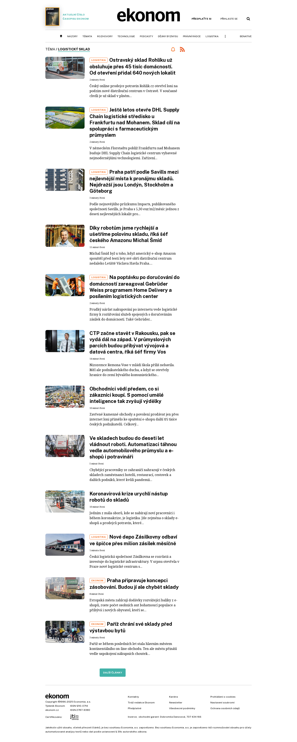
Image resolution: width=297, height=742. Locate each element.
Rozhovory (105, 36)
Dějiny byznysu (168, 36)
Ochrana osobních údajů (225, 708)
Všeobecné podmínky (182, 708)
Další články (112, 672)
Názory (72, 36)
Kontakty (133, 696)
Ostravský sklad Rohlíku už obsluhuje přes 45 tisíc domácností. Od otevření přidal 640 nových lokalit (133, 66)
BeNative (246, 36)
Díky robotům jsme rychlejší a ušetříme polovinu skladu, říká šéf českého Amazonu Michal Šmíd (129, 234)
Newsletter (175, 702)
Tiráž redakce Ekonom (141, 702)
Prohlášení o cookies (223, 696)
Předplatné (134, 708)
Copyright (51, 701)
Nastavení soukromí (222, 702)
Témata (87, 36)
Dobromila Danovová (172, 716)
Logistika (212, 36)
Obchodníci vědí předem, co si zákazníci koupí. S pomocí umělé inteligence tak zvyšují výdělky (127, 395)
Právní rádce (192, 36)
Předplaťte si (201, 18)
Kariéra (173, 696)
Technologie (126, 36)
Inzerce (132, 716)
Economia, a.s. (82, 701)
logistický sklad (74, 49)
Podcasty (146, 36)
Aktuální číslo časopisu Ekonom (67, 16)
